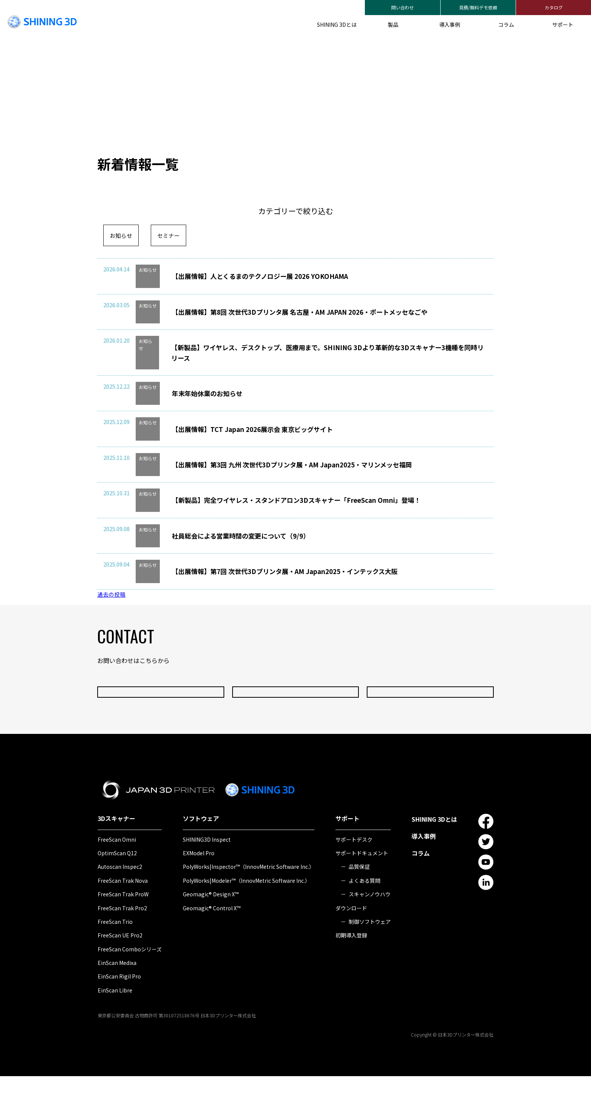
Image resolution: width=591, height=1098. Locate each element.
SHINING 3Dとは (337, 24)
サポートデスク (353, 861)
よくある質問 (364, 902)
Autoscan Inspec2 (120, 888)
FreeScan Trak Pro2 (122, 930)
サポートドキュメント (361, 875)
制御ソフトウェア (370, 943)
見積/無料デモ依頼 (478, 7)
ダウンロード (351, 930)
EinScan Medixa (117, 984)
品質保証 (359, 888)
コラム (506, 24)
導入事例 (449, 24)
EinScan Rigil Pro (119, 998)
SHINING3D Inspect (207, 861)
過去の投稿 (112, 615)
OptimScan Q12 (117, 875)
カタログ (554, 7)
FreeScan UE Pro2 (120, 957)
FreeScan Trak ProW (123, 916)
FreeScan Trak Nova (123, 902)
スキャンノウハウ (369, 916)
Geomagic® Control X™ (211, 930)
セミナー (171, 235)
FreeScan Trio (115, 943)
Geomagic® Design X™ (211, 916)
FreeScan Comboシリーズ (130, 971)
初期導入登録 (351, 957)
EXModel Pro (198, 875)
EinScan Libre (115, 1012)
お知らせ (122, 235)
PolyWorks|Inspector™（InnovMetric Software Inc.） (248, 888)
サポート (562, 24)
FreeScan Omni (117, 861)
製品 (393, 24)
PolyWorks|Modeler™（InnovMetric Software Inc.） (246, 902)
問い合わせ (402, 7)
